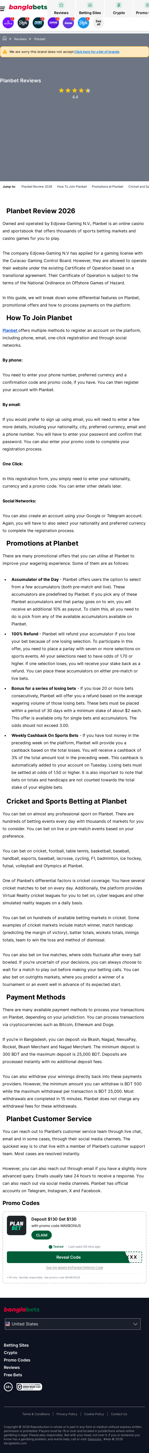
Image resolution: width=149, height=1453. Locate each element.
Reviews (12, 1367)
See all (98, 22)
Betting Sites (16, 1345)
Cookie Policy (94, 1414)
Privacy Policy (67, 1414)
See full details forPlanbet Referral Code (74, 1267)
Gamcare (95, 1439)
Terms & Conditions (36, 1414)
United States (25, 1323)
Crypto (10, 1352)
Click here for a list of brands (96, 52)
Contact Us (119, 1414)
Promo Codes (17, 1359)
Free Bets (13, 1374)
